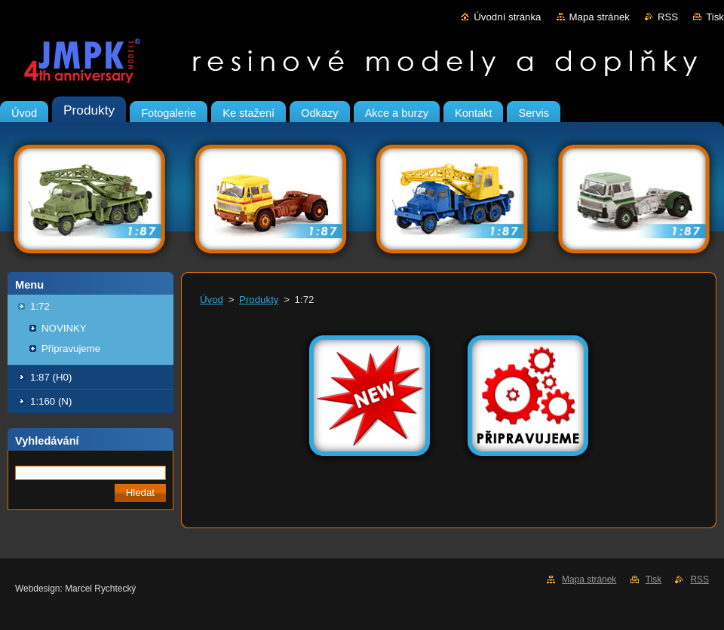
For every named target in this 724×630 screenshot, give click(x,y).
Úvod (211, 299)
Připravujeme (70, 348)
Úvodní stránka (507, 17)
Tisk (715, 17)
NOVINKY (64, 328)
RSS (668, 17)
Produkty (258, 299)
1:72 (40, 306)
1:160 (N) (51, 401)
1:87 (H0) (51, 377)
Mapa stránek (599, 17)
